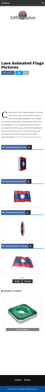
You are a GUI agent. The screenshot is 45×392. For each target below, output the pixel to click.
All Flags (17, 281)
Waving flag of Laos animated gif (13, 181)
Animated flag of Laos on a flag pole (14, 246)
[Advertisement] (22, 39)
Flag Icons (27, 281)
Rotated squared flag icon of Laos (14, 147)
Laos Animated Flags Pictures (22, 65)
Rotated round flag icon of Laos (13, 212)
